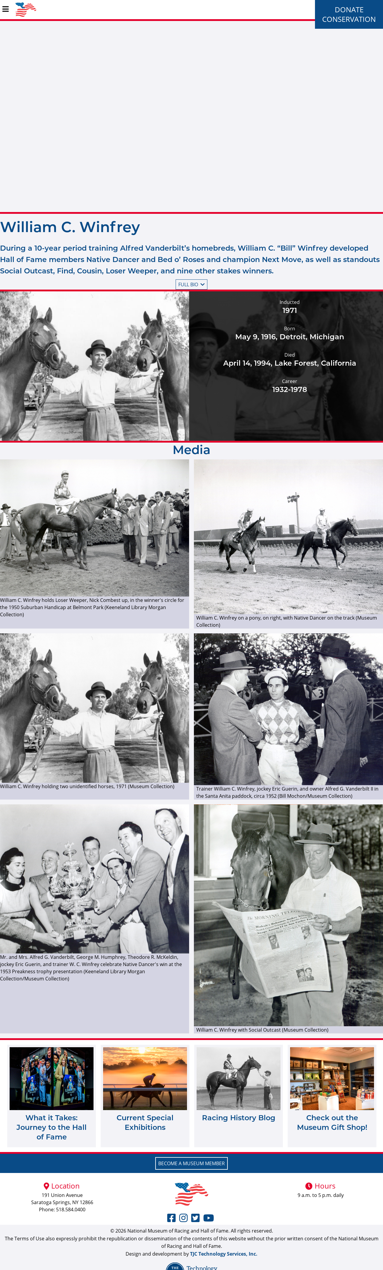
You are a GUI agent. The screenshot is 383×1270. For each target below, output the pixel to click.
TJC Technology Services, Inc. (223, 1254)
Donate (349, 9)
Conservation (349, 19)
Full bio (191, 284)
